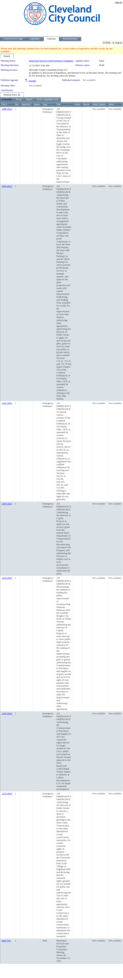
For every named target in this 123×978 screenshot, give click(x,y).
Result (86, 104)
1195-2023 (7, 713)
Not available (89, 80)
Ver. (17, 104)
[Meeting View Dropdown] (48, 99)
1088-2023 (7, 109)
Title (58, 104)
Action (77, 104)
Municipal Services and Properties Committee (51, 60)
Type (45, 104)
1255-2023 (7, 793)
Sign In (118, 2)
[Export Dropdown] (29, 99)
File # (4, 104)
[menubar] (30, 99)
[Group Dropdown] (19, 99)
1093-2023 (7, 186)
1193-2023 (7, 578)
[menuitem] (7, 99)
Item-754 (6, 940)
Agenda (32, 80)
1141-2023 (7, 403)
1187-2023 (7, 503)
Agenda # (26, 104)
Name (37, 104)
